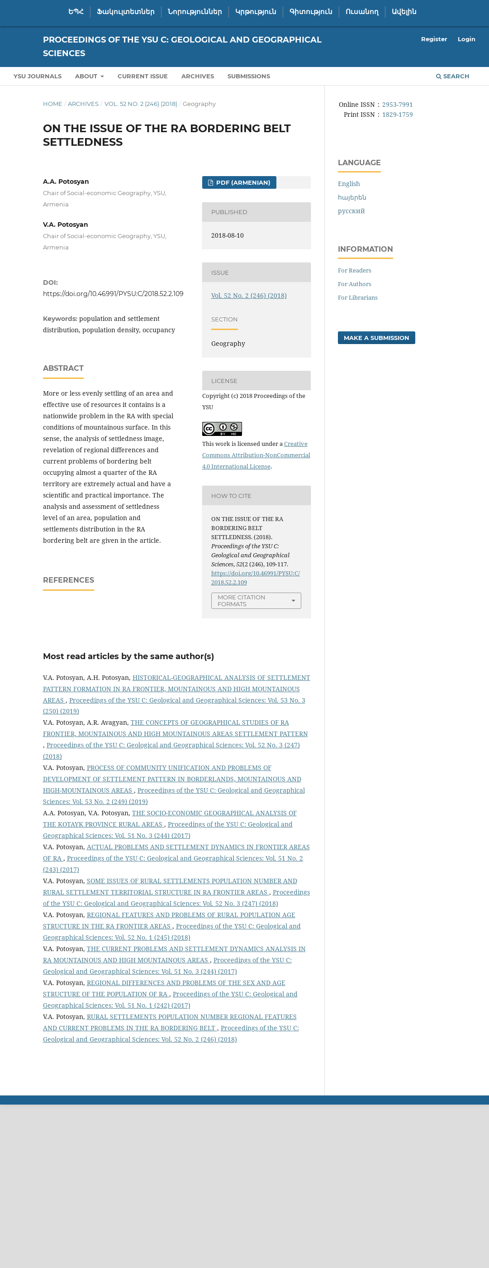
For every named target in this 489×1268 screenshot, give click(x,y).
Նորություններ (195, 11)
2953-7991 (397, 104)
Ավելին (404, 11)
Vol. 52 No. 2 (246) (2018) (140, 103)
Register (434, 39)
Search (453, 76)
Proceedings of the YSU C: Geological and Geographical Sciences (182, 46)
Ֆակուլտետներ (126, 11)
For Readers (354, 270)
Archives (197, 76)
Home (52, 103)
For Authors (354, 284)
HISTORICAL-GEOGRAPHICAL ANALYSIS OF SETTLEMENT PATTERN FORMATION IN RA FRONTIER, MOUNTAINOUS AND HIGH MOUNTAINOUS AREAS (176, 688)
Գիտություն (311, 11)
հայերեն (352, 197)
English (349, 183)
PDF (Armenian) (242, 182)
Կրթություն (255, 11)
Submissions (249, 76)
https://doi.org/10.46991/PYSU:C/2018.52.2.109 (113, 294)
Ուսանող (362, 11)
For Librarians (358, 297)
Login (466, 39)
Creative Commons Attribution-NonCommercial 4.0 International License (256, 455)
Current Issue (143, 76)
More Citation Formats (242, 600)
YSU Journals (38, 76)
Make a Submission (376, 337)
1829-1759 (397, 114)
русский (351, 210)
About (87, 76)
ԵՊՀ (76, 11)
